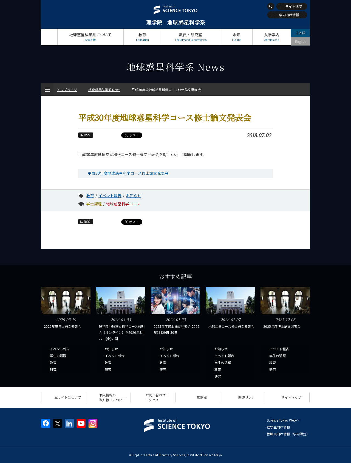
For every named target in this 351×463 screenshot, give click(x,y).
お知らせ (133, 195)
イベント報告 (109, 195)
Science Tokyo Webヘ (283, 420)
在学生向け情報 (278, 427)
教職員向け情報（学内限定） (288, 433)
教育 (142, 37)
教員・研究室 (190, 37)
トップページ (49, 37)
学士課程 (94, 204)
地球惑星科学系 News (104, 89)
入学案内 (272, 37)
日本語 (300, 32)
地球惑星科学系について (90, 37)
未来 (236, 37)
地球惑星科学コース (123, 204)
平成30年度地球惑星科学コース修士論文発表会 (128, 173)
